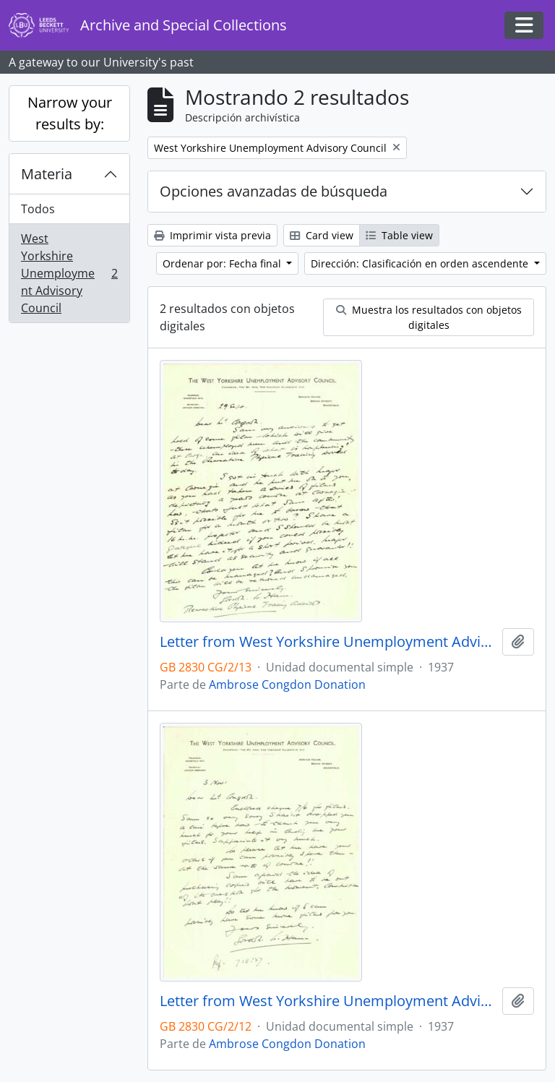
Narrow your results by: (69, 113)
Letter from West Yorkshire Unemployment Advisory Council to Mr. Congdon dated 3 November (328, 1001)
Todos (38, 209)
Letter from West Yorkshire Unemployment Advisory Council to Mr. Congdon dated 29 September (328, 642)
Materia (46, 174)
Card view (321, 235)
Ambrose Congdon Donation (287, 684)
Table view (399, 235)
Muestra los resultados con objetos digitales (429, 317)
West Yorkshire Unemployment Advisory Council (69, 273)
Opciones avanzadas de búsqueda (273, 191)
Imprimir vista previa (212, 235)
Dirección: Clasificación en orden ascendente (421, 263)
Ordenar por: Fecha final (223, 263)
